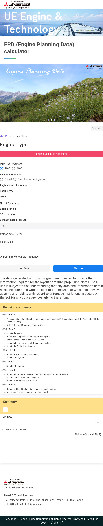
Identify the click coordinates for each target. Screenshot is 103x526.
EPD (4, 136)
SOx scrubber (8, 214)
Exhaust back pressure (13, 219)
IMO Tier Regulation (11, 163)
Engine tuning (8, 208)
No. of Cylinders (9, 203)
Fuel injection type (10, 174)
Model (3, 196)
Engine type (7, 191)
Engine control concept (13, 185)
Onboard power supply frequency (19, 256)
